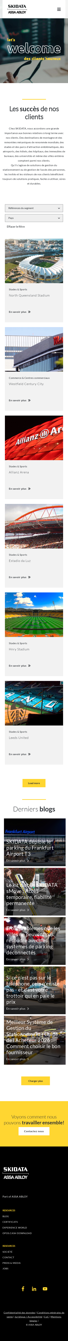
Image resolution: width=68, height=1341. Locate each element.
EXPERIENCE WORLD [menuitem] (15, 1227)
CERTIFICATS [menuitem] (10, 1222)
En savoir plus (16, 860)
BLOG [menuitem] (6, 1216)
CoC (46, 1316)
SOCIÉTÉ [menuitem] (8, 1251)
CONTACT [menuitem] (8, 1257)
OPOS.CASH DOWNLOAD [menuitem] (17, 1233)
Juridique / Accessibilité (28, 1316)
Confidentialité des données (19, 1312)
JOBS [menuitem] (5, 1268)
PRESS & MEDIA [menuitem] (12, 1263)
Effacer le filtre (16, 226)
